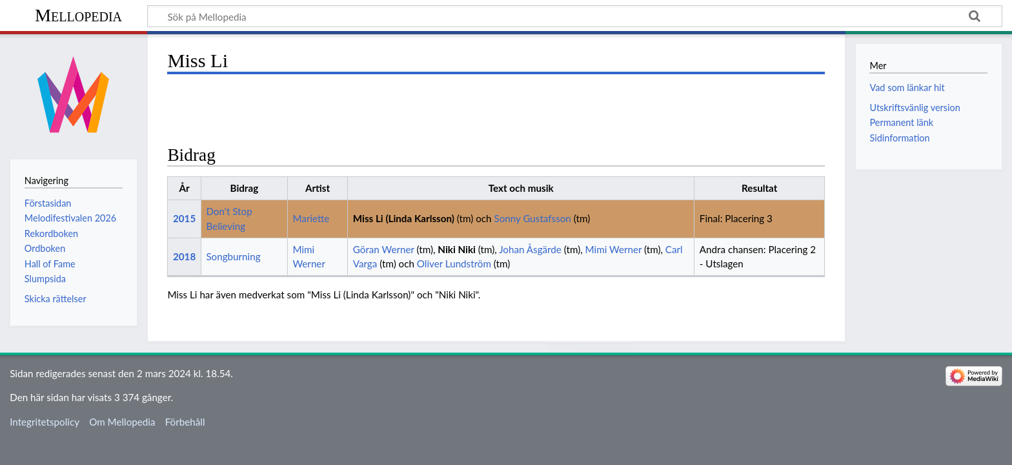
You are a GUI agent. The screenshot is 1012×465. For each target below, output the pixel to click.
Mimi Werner (613, 249)
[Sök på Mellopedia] (575, 16)
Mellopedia (78, 15)
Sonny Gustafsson (532, 218)
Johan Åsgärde (530, 249)
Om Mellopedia (122, 422)
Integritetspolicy (44, 422)
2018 (184, 256)
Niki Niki (457, 249)
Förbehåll (185, 422)
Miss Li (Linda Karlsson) (403, 218)
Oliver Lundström (454, 263)
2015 (184, 218)
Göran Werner (383, 249)
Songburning (233, 256)
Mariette (310, 218)
